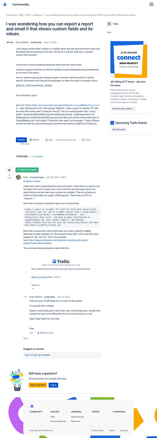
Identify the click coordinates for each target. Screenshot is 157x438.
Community (20, 4)
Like (31, 333)
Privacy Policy (97, 430)
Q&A (21, 15)
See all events (118, 129)
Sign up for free (38, 385)
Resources (75, 421)
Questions (37, 15)
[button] (62, 274)
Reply (26, 338)
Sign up (36, 355)
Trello (28, 15)
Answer (21, 139)
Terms (112, 430)
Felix (25, 177)
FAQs (52, 417)
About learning (77, 417)
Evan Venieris (22, 42)
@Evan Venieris (33, 181)
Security (124, 430)
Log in (28, 355)
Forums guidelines (58, 421)
